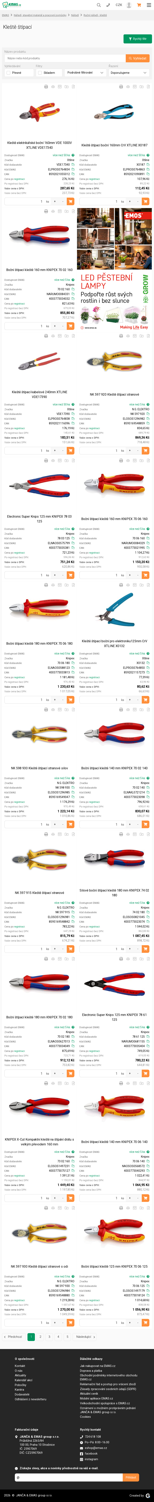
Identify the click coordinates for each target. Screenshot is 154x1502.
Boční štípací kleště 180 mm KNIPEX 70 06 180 (39, 643)
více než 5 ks (64, 279)
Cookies (85, 1417)
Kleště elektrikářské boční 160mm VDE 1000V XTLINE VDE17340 (39, 145)
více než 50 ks (63, 155)
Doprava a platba (91, 1371)
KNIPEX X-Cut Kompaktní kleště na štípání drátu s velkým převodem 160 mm (39, 1142)
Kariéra (19, 1389)
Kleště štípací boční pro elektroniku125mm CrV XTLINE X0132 (114, 643)
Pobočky (20, 1385)
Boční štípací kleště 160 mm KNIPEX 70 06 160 (114, 519)
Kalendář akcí (23, 1380)
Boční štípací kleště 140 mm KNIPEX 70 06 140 (114, 1142)
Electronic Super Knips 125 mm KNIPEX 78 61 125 (114, 1017)
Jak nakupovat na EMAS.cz (98, 1366)
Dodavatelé (22, 1394)
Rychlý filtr (138, 39)
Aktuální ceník (89, 1393)
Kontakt (20, 1366)
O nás (18, 1371)
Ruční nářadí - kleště (95, 15)
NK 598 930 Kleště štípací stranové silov (39, 768)
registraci (19, 179)
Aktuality (20, 1375)
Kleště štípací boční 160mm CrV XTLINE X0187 (114, 145)
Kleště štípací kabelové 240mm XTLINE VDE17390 (39, 394)
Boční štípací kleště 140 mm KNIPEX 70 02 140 (114, 768)
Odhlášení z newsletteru (30, 1399)
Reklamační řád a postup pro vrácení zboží (108, 1384)
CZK (119, 5)
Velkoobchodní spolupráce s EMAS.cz (105, 1403)
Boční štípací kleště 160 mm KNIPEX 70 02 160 (39, 270)
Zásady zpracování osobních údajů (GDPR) (108, 1389)
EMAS (5, 15)
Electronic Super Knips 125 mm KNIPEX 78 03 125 (39, 519)
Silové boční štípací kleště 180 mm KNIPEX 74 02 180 (114, 892)
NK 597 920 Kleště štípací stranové (114, 394)
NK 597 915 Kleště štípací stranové (39, 893)
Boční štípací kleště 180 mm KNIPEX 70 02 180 (39, 1017)
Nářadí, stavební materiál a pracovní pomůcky (40, 15)
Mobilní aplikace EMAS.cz (96, 1398)
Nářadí (75, 15)
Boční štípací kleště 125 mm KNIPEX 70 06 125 (114, 1266)
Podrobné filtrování (85, 72)
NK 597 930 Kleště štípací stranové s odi (39, 1266)
